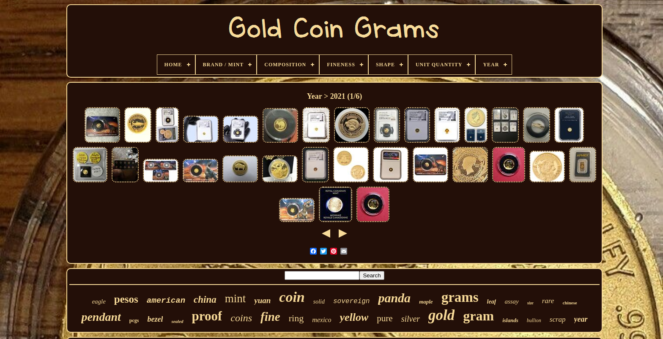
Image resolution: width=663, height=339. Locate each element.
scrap (558, 319)
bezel (155, 319)
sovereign (351, 301)
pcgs (134, 320)
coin (291, 297)
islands (510, 320)
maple (426, 301)
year (581, 319)
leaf (491, 301)
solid (319, 301)
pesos (126, 299)
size (530, 303)
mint (235, 298)
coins (241, 317)
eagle (98, 301)
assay (511, 301)
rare (548, 301)
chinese (569, 302)
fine (270, 316)
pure (384, 318)
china (205, 299)
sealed (177, 321)
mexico (321, 319)
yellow (354, 317)
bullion (534, 320)
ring (296, 318)
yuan (262, 300)
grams (460, 297)
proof (207, 316)
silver (410, 318)
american (166, 300)
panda (394, 298)
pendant (101, 316)
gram (478, 315)
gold (441, 315)
